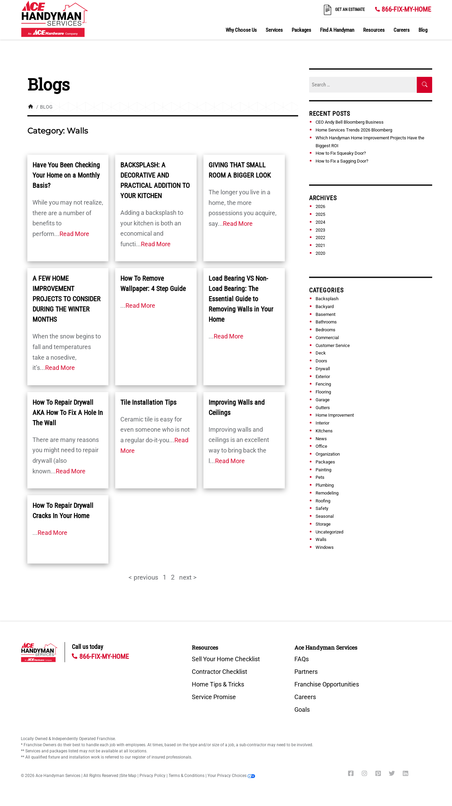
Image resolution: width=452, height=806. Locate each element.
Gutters (323, 407)
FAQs (301, 659)
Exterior (323, 376)
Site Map (128, 775)
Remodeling (327, 493)
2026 (320, 206)
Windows (325, 547)
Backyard (325, 306)
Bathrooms (326, 321)
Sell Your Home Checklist (226, 659)
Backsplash (327, 298)
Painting (323, 469)
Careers (402, 30)
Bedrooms (325, 329)
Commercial (327, 337)
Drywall (323, 368)
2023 (320, 229)
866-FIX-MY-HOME (406, 9)
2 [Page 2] (173, 577)
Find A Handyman (337, 30)
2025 (320, 214)
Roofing (323, 500)
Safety (322, 508)
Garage (323, 399)
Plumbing (325, 485)
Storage (323, 524)
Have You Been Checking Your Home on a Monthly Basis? (66, 175)
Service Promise (214, 697)
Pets (320, 477)
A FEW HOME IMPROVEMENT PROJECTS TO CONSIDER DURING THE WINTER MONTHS (66, 298)
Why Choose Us (241, 30)
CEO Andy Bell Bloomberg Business (350, 122)
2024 (320, 222)
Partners (306, 671)
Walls (321, 539)
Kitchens (324, 430)
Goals (302, 709)
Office (321, 446)
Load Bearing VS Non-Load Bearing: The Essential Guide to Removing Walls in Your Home (241, 298)
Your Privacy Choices (231, 775)
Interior (322, 423)
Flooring (323, 391)
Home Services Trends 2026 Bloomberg (354, 130)
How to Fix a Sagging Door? (342, 161)
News (321, 438)
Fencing (323, 384)
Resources (374, 30)
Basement (325, 314)
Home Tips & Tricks (218, 684)
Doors (321, 360)
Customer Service (333, 345)
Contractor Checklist (219, 671)
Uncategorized (329, 531)
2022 (320, 237)
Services (274, 30)
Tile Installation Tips (148, 402)
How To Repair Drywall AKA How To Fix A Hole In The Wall (67, 412)
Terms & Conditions (186, 775)
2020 (320, 253)
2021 (320, 245)
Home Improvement (335, 415)
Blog (422, 30)
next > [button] (188, 577)
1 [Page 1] (165, 577)
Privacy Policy (152, 775)
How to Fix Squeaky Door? (341, 153)
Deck (321, 353)
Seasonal (325, 516)
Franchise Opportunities (326, 684)
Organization (328, 454)
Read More (74, 233)
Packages (301, 30)
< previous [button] (143, 577)
